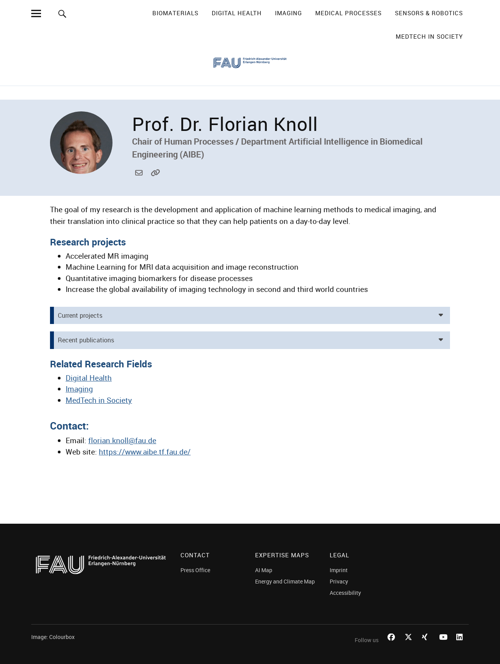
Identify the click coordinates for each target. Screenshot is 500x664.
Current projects (80, 315)
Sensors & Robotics (429, 13)
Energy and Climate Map (285, 581)
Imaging (288, 13)
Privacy (339, 581)
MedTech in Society (429, 36)
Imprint (339, 570)
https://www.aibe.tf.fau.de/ (155, 181)
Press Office (195, 570)
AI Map (263, 570)
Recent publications (86, 340)
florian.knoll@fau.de (140, 181)
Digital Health (237, 13)
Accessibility (345, 592)
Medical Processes (348, 13)
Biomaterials (175, 13)
